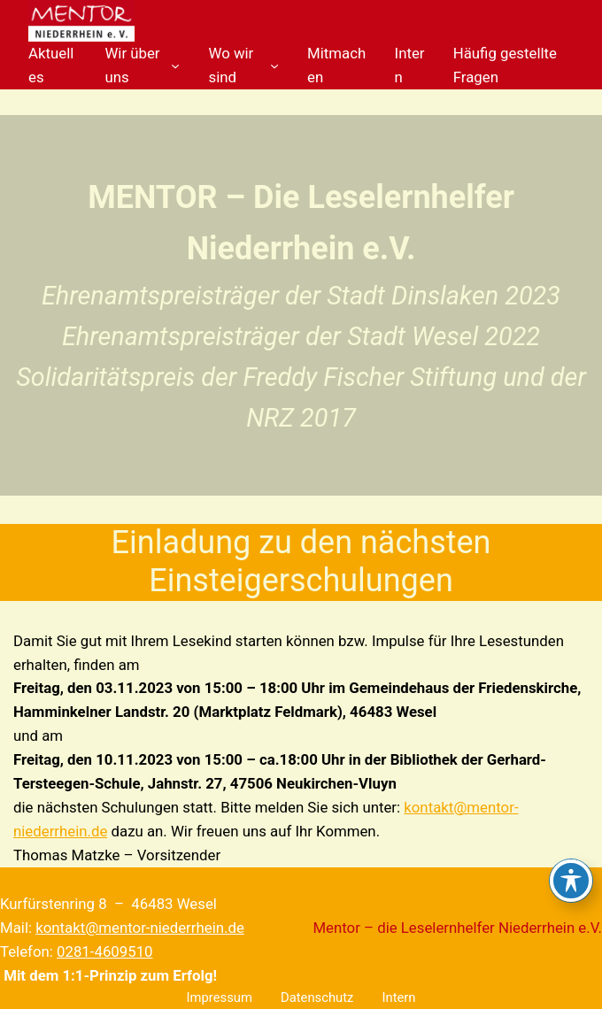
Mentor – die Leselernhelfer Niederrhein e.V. (457, 927)
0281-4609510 (104, 951)
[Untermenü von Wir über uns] (175, 65)
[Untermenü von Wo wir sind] (274, 65)
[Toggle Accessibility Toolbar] (571, 880)
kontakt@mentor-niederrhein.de (139, 927)
